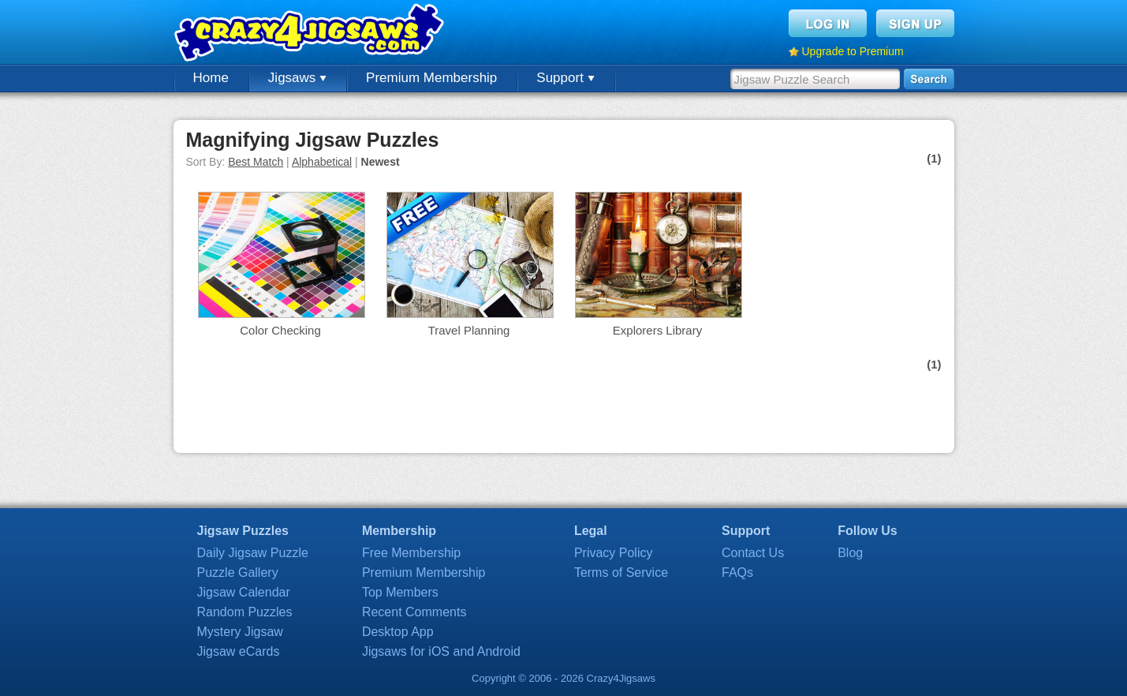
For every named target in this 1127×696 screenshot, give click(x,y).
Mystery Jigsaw (240, 631)
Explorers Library (657, 330)
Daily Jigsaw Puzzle (252, 552)
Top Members (400, 592)
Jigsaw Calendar (243, 592)
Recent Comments (414, 612)
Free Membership (411, 552)
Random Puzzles (245, 612)
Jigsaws (297, 77)
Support (565, 77)
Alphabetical (322, 161)
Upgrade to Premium (853, 51)
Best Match (255, 161)
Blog (850, 552)
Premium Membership (431, 77)
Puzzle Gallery (237, 572)
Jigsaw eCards (238, 651)
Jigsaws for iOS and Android (441, 651)
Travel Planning (469, 330)
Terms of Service (621, 572)
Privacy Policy (613, 552)
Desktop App (398, 631)
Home (211, 77)
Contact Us (753, 552)
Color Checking (280, 330)
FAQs (737, 572)
